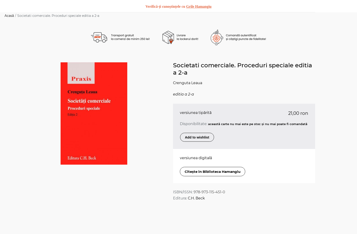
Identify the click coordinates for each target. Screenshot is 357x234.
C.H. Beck (196, 198)
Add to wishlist (197, 137)
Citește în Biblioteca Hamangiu (212, 171)
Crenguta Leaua (187, 83)
